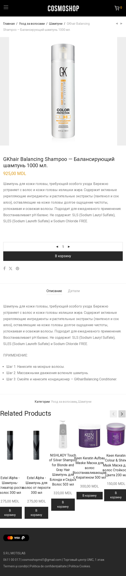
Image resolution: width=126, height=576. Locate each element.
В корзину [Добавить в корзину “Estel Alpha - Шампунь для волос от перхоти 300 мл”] (36, 513)
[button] (122, 414)
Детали (74, 291)
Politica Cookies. (80, 566)
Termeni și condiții (15, 566)
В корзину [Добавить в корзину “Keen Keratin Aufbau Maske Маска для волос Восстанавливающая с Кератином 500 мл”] (90, 495)
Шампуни (55, 23)
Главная (9, 23)
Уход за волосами (32, 23)
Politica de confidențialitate (48, 566)
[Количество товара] (63, 246)
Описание (54, 291)
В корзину (63, 256)
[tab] (54, 291)
